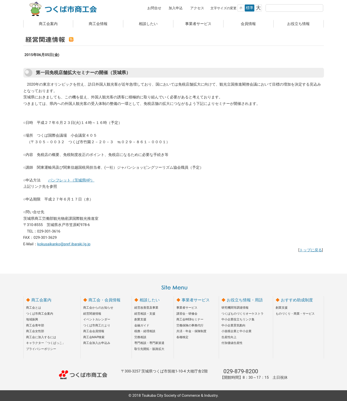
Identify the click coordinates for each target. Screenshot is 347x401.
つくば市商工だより (96, 325)
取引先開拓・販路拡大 (149, 349)
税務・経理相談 (144, 331)
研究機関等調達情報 (235, 307)
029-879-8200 (240, 371)
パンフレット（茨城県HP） (71, 180)
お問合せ (154, 8)
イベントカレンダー (96, 319)
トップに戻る (310, 250)
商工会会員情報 (93, 331)
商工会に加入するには (41, 337)
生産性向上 (229, 337)
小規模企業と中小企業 (236, 331)
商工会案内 (48, 24)
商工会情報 (98, 24)
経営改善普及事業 (146, 307)
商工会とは (33, 307)
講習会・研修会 (186, 313)
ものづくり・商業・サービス (295, 313)
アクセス (197, 8)
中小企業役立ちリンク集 (238, 319)
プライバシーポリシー (41, 349)
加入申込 (176, 8)
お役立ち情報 (298, 24)
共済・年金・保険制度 (191, 331)
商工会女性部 (35, 331)
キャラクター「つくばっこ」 (45, 343)
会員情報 (248, 24)
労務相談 (140, 337)
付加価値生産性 (232, 343)
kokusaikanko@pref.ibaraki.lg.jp (63, 244)
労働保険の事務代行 (189, 325)
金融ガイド (141, 325)
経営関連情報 (92, 313)
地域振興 (32, 319)
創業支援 (140, 319)
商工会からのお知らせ (98, 307)
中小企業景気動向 (233, 325)
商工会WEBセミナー (190, 319)
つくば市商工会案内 (39, 313)
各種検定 (182, 337)
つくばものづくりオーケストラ (242, 313)
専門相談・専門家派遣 (149, 343)
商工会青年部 (35, 325)
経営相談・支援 (144, 313)
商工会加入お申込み (96, 343)
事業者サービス (198, 24)
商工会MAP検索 (94, 337)
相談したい (148, 24)
